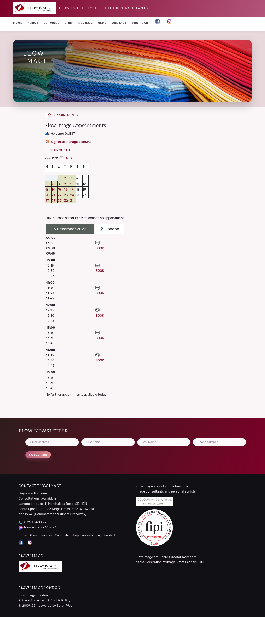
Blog (98, 535)
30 (66, 201)
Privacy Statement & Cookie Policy (44, 600)
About (33, 22)
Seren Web (65, 605)
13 (47, 189)
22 (59, 195)
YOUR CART (141, 22)
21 (53, 195)
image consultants (150, 491)
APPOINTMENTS (61, 115)
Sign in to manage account (71, 142)
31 (71, 201)
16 (65, 189)
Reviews (85, 22)
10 (72, 184)
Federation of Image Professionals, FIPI (174, 562)
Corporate (62, 535)
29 (60, 201)
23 (66, 195)
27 (47, 201)
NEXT (67, 158)
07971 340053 (35, 522)
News (102, 22)
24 (72, 195)
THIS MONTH (57, 150)
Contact (119, 22)
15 (59, 189)
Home (18, 22)
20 (47, 195)
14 (53, 189)
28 (53, 201)
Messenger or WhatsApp (42, 527)
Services (51, 22)
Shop (69, 22)
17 (71, 189)
